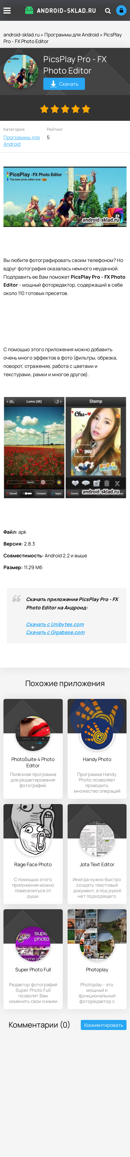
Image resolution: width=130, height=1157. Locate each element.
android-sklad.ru (21, 34)
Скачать (64, 85)
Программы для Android (71, 34)
